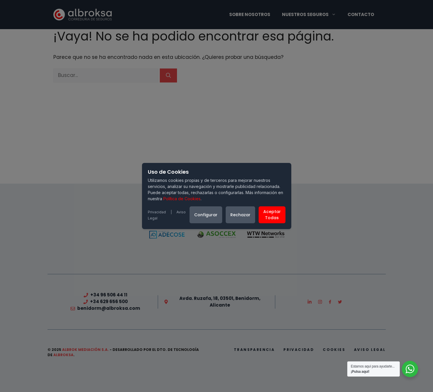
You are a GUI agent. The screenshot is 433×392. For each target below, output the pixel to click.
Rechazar (240, 215)
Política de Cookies (182, 198)
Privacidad (157, 212)
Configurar (206, 215)
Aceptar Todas (272, 215)
